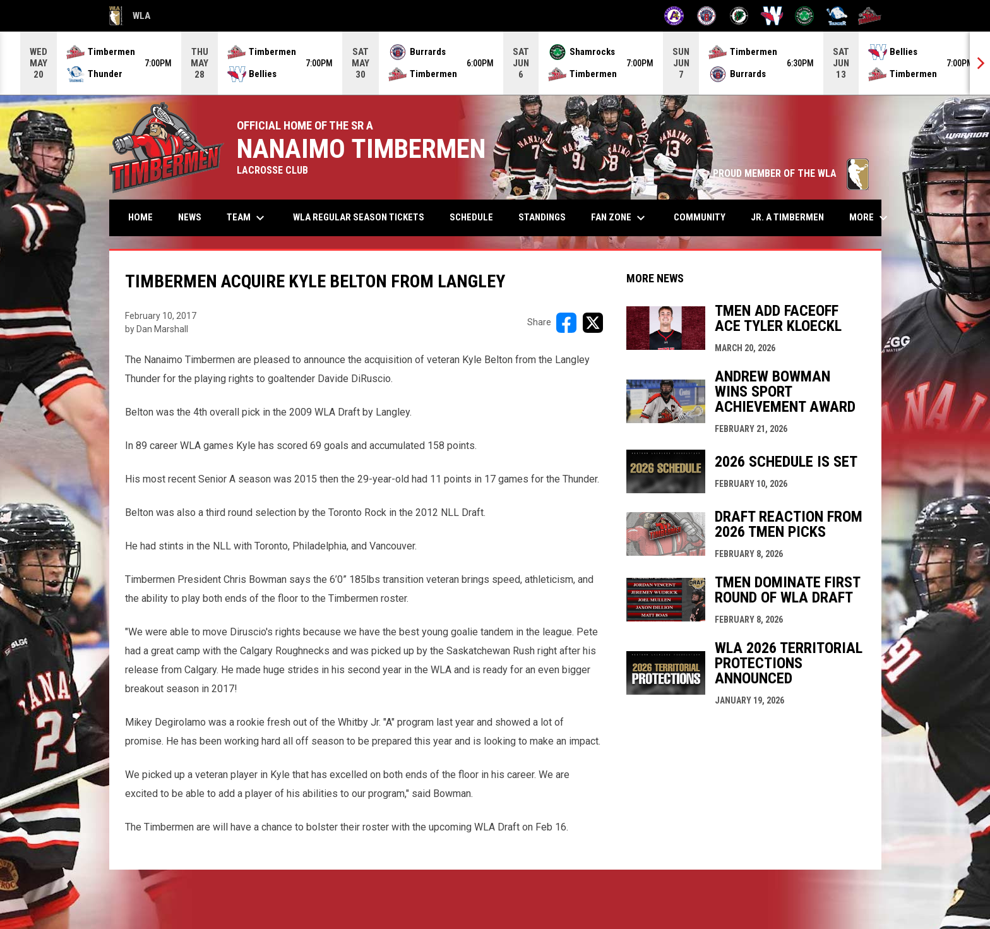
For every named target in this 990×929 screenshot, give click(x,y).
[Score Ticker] (495, 63)
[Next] (980, 63)
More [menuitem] (870, 217)
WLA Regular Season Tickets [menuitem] (358, 217)
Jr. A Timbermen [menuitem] (792, 217)
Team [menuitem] (247, 217)
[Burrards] (707, 15)
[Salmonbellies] (772, 15)
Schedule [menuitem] (471, 217)
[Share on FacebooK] (566, 323)
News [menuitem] (189, 217)
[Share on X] (593, 323)
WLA (129, 15)
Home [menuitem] (140, 217)
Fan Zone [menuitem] (619, 217)
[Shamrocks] (804, 15)
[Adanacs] (674, 15)
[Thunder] (837, 15)
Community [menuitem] (699, 217)
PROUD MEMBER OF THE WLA (791, 173)
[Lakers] (739, 15)
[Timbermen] (869, 15)
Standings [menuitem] (542, 217)
